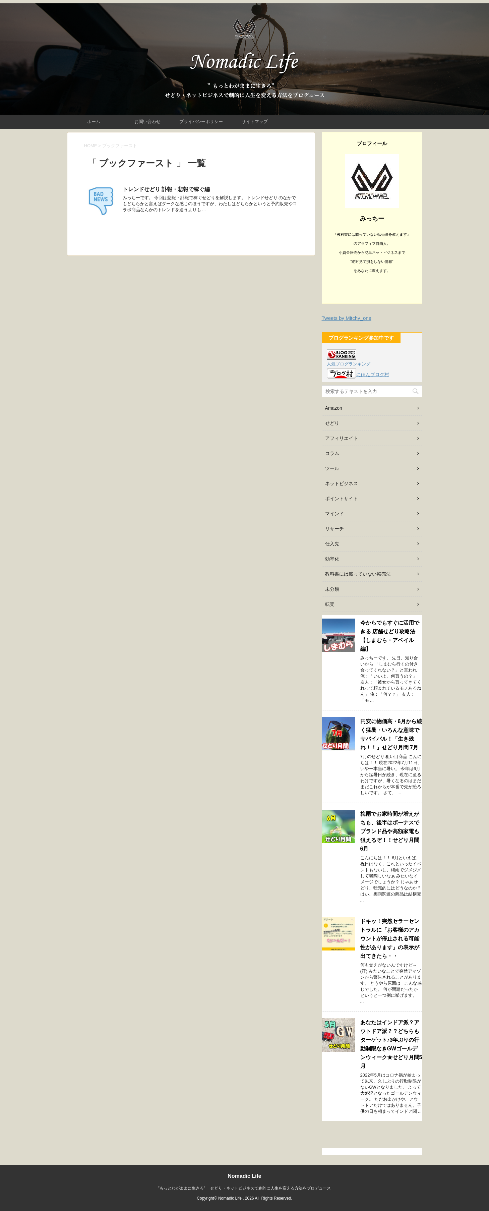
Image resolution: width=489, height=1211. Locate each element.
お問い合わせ (147, 121)
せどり (332, 423)
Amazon (333, 408)
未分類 (332, 589)
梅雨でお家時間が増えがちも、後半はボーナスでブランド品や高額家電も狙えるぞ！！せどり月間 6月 (392, 831)
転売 (329, 604)
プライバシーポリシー (201, 121)
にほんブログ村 (358, 374)
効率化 (332, 559)
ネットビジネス (341, 483)
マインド (334, 513)
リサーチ (334, 528)
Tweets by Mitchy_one (346, 318)
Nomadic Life (244, 1176)
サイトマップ (255, 121)
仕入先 (332, 543)
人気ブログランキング (348, 364)
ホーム (93, 121)
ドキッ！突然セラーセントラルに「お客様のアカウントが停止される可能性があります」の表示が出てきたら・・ (389, 938)
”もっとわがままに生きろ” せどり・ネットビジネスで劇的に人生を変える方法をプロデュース (244, 1188)
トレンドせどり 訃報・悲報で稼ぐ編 (166, 189)
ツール (332, 468)
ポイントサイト (341, 498)
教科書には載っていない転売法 (358, 574)
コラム (332, 453)
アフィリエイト (341, 438)
